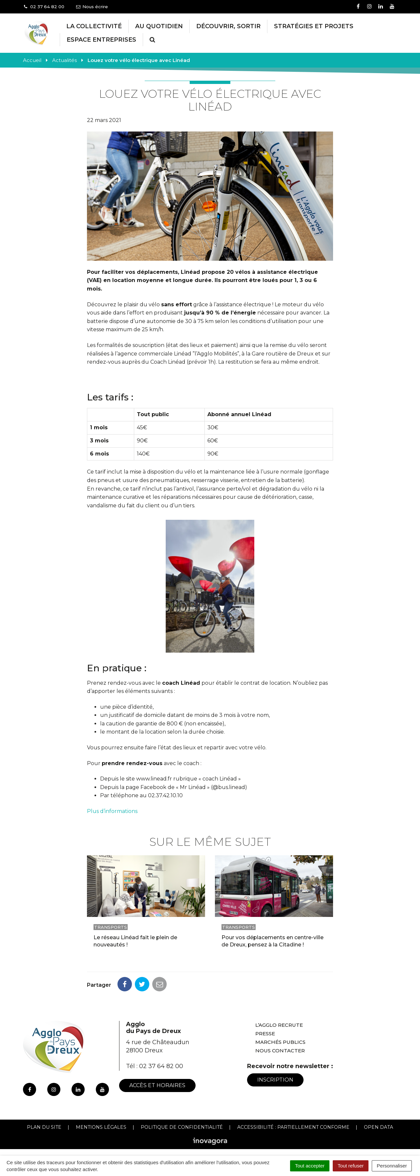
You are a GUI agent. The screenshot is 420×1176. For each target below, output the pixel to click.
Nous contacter (280, 1050)
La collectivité (94, 26)
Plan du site (44, 1127)
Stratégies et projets (313, 26)
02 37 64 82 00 (161, 1066)
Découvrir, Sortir (228, 26)
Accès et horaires (157, 1085)
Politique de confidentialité (182, 1127)
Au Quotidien (159, 26)
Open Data (378, 1127)
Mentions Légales (101, 1127)
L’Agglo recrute (279, 1025)
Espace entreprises (101, 39)
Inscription (275, 1080)
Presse (265, 1033)
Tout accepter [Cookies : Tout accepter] (310, 1165)
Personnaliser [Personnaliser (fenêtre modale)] (392, 1165)
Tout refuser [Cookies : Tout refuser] (351, 1165)
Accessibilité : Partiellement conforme (293, 1127)
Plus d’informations (113, 811)
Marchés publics (280, 1042)
